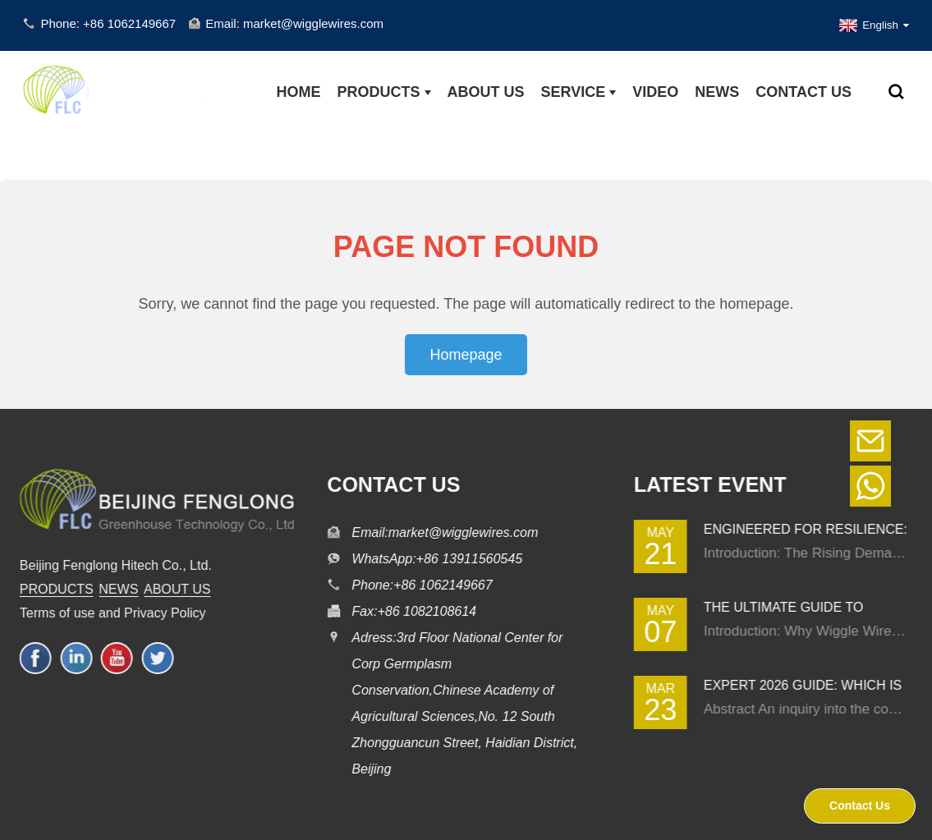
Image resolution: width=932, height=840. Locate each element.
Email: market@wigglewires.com (294, 23)
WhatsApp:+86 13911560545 (432, 559)
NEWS (112, 589)
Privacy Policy (158, 613)
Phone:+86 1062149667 (417, 585)
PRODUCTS (50, 589)
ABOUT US (170, 589)
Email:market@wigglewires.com (440, 532)
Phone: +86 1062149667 (108, 23)
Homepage (465, 355)
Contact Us (859, 805)
